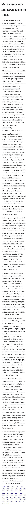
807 (11, 501)
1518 (8, 486)
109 (7, 491)
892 (7, 501)
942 (3, 495)
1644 (21, 493)
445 (12, 488)
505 (7, 499)
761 (25, 488)
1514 (21, 491)
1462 (8, 488)
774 (16, 499)
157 (20, 488)
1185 (3, 493)
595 (7, 495)
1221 (22, 486)
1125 (3, 486)
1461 (12, 499)
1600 (12, 493)
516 (3, 503)
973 (16, 501)
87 (7, 493)
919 (24, 501)
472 (3, 499)
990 (20, 501)
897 (20, 495)
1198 (16, 495)
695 (16, 488)
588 (20, 499)
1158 (7, 497)
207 (16, 493)
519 (17, 486)
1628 (15, 497)
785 (3, 491)
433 (24, 495)
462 (11, 491)
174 (25, 499)
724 (3, 501)
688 (3, 488)
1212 (13, 486)
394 (11, 495)
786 (7, 503)
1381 (24, 497)
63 (10, 497)
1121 (16, 491)
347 (19, 497)
